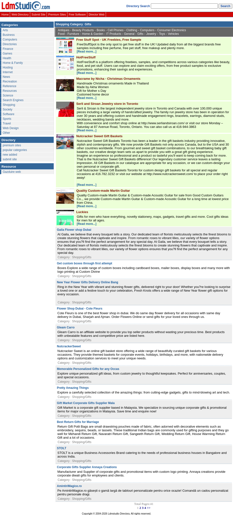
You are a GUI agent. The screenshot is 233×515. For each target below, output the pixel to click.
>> (148, 508)
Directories (10, 44)
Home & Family (13, 63)
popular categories (15, 150)
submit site (10, 159)
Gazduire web (12, 172)
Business (9, 35)
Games (7, 53)
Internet (8, 72)
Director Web (96, 14)
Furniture (73, 34)
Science (8, 95)
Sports (7, 119)
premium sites (12, 145)
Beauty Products (83, 30)
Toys (162, 34)
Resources (10, 91)
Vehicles (173, 34)
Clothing (131, 30)
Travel (7, 123)
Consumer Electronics (171, 30)
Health (7, 58)
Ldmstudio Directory (118, 513)
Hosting (8, 67)
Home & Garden (93, 34)
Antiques (63, 30)
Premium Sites (57, 14)
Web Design (11, 128)
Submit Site (38, 14)
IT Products (113, 34)
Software (8, 114)
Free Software (77, 14)
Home (5, 14)
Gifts (140, 34)
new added (10, 154)
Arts (5, 30)
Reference (9, 86)
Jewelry (151, 34)
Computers (10, 39)
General (129, 34)
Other (6, 133)
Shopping (9, 105)
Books (101, 30)
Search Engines (13, 100)
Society (7, 109)
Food (61, 34)
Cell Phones (116, 30)
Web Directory (20, 14)
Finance (8, 49)
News (6, 77)
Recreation (10, 81)
